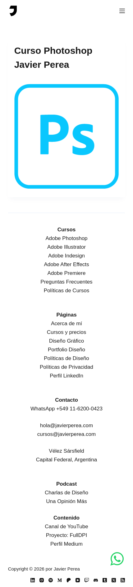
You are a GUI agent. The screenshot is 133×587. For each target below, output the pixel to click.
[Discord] (96, 580)
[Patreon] (68, 580)
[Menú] (122, 11)
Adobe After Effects (66, 264)
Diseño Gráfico (66, 341)
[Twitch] (87, 580)
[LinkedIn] (32, 580)
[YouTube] (78, 580)
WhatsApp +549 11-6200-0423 (66, 409)
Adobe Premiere (67, 273)
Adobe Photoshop (66, 238)
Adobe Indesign (66, 256)
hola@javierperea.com (66, 425)
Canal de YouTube (66, 526)
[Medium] (59, 580)
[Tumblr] (105, 580)
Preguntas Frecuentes (66, 282)
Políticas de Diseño (66, 358)
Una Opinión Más (66, 501)
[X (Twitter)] (114, 580)
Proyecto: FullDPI (66, 535)
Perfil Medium (66, 544)
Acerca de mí (66, 323)
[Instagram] (41, 580)
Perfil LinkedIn (66, 376)
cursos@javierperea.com (66, 434)
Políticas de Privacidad (66, 367)
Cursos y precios (66, 332)
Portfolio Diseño (66, 350)
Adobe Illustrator (66, 247)
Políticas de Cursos (66, 291)
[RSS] (123, 580)
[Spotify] (50, 580)
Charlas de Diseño (66, 493)
